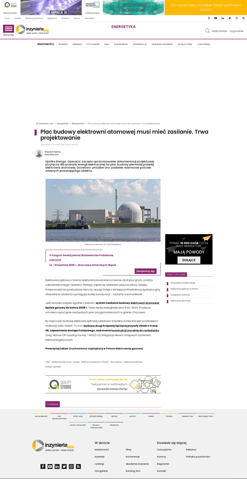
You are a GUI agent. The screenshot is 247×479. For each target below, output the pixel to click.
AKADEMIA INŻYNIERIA (162, 44)
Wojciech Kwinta (53, 151)
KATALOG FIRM (185, 44)
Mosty (132, 416)
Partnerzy (65, 18)
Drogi (114, 416)
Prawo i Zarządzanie (96, 426)
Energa (76, 362)
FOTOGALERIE (93, 44)
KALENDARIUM (121, 44)
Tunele (151, 416)
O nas (7, 18)
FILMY (106, 44)
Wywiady (63, 44)
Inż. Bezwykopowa (59, 417)
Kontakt (17, 18)
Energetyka (123, 26)
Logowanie (237, 31)
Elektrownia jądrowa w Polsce (95, 362)
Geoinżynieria (96, 416)
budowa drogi (93, 326)
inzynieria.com (52, 154)
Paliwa (169, 416)
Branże (8, 31)
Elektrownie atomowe (62, 362)
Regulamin (52, 18)
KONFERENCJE (140, 44)
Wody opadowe (78, 425)
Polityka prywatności (34, 18)
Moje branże (219, 31)
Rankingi (77, 44)
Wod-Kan (78, 416)
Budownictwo (205, 416)
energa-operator (53, 366)
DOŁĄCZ (188, 260)
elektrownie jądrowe (133, 362)
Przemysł (114, 425)
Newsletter (89, 18)
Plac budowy (116, 362)
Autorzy (77, 18)
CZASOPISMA (203, 44)
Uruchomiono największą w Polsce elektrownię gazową (106, 348)
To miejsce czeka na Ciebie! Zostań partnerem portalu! (206, 7)
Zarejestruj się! (145, 271)
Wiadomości (45, 44)
